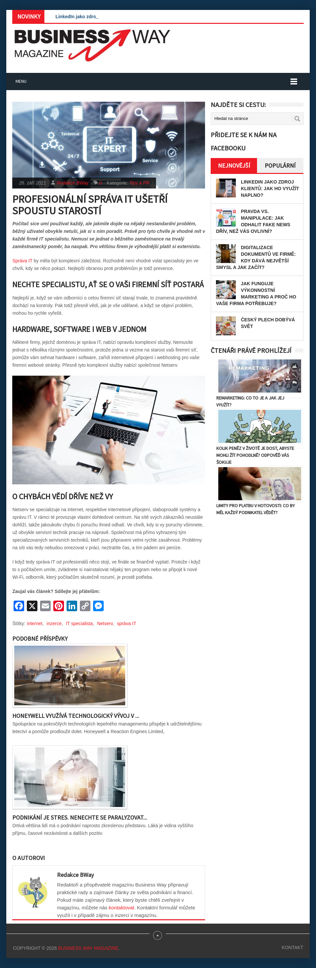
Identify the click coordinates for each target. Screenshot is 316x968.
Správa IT (22, 260)
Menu (21, 81)
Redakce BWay (72, 183)
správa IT (126, 623)
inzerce (54, 623)
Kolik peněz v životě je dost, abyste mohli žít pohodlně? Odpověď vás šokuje (255, 455)
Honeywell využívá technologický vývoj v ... (75, 716)
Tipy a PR (139, 183)
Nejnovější (234, 165)
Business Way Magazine (88, 948)
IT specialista (79, 623)
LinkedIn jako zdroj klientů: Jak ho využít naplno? (270, 188)
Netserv (105, 623)
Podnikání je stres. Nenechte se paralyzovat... (79, 817)
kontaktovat (121, 907)
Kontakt (292, 947)
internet (34, 623)
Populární (280, 165)
